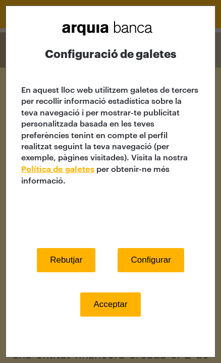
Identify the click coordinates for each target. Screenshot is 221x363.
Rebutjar (66, 260)
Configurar (151, 260)
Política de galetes (57, 169)
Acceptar (110, 304)
